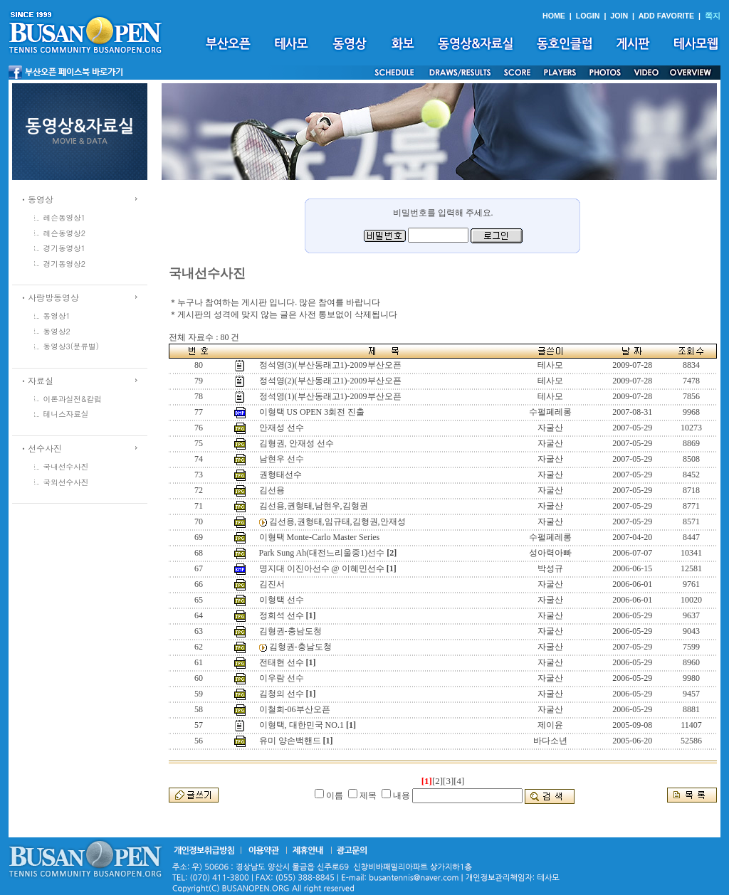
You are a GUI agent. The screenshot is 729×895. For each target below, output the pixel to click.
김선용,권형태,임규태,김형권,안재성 (337, 521)
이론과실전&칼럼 (72, 398)
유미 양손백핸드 (290, 741)
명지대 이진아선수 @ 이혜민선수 (321, 568)
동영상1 (56, 315)
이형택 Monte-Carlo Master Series (319, 537)
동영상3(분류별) (71, 346)
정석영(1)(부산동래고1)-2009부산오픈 (330, 396)
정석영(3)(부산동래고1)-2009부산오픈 (330, 365)
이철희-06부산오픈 (294, 709)
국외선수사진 (66, 482)
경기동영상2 (64, 263)
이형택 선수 (281, 600)
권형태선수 (280, 475)
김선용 (272, 490)
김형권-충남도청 (290, 631)
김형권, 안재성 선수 (296, 443)
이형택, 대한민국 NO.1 (301, 725)
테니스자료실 (66, 413)
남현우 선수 (281, 459)
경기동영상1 (64, 248)
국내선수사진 (66, 466)
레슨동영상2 (64, 233)
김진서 (272, 584)
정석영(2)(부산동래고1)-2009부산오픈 (330, 381)
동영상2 (56, 331)
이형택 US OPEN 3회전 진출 (312, 412)
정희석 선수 (281, 615)
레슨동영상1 (64, 217)
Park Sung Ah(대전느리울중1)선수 (322, 553)
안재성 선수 (281, 428)
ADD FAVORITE (667, 15)
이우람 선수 (281, 678)
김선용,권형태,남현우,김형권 (313, 506)
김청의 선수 (281, 694)
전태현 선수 (281, 662)
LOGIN (588, 15)
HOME (553, 15)
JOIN (619, 15)
